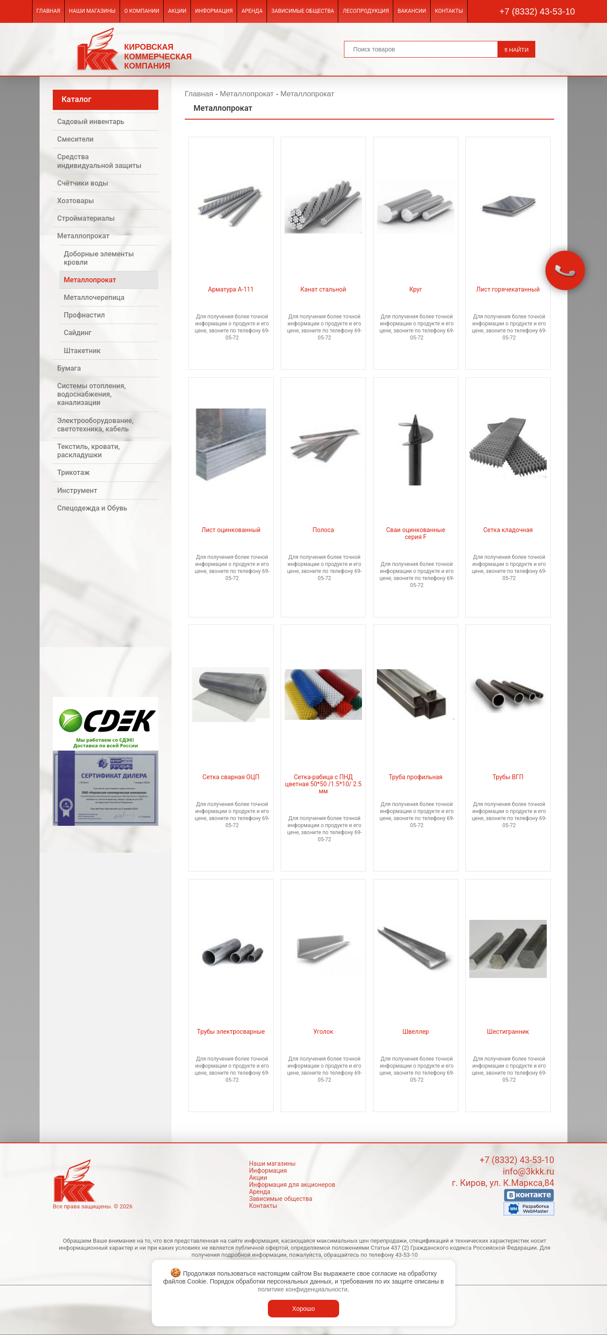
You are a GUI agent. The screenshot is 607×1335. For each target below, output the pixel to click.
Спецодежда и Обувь (92, 508)
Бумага (69, 368)
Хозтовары (75, 201)
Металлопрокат (83, 236)
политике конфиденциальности (302, 1289)
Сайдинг (77, 332)
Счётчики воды (82, 183)
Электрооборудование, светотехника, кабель (95, 424)
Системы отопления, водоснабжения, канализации (91, 394)
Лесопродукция (366, 11)
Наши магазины (92, 11)
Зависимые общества (302, 11)
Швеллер (415, 1031)
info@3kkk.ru (528, 1171)
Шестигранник (508, 1031)
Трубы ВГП (508, 777)
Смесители (75, 139)
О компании (142, 11)
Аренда (252, 11)
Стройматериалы (86, 218)
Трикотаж (73, 472)
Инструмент (77, 490)
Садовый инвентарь (90, 121)
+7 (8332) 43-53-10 (537, 11)
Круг (415, 289)
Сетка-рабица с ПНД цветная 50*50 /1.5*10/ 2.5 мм (323, 784)
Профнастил (84, 315)
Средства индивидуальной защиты (99, 161)
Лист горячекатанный (508, 289)
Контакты (449, 11)
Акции (177, 11)
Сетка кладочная (508, 529)
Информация (214, 11)
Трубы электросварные (231, 1031)
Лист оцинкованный (230, 529)
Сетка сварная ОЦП (230, 777)
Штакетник (82, 351)
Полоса (323, 529)
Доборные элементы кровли (99, 258)
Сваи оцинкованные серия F (415, 533)
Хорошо (303, 1308)
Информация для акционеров (292, 1184)
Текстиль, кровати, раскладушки (88, 450)
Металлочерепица (94, 297)
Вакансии (412, 11)
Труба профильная (415, 777)
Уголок (323, 1031)
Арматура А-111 (231, 289)
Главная (48, 11)
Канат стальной (323, 289)
